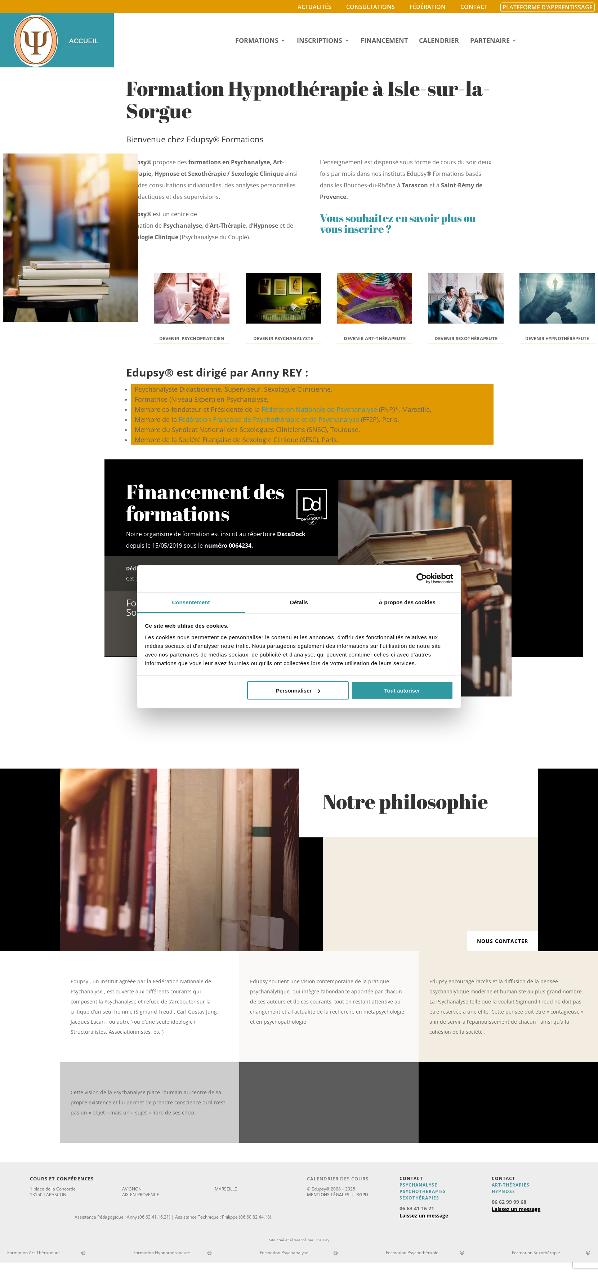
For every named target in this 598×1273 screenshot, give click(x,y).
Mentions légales (328, 1195)
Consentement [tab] (191, 602)
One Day (321, 1239)
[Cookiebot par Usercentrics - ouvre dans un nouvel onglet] (421, 578)
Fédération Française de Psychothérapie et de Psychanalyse (269, 419)
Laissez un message (424, 1215)
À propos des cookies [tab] (407, 602)
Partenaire (490, 41)
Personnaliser (298, 690)
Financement (384, 41)
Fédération (428, 7)
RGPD (362, 1195)
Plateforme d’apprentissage (548, 7)
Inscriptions (319, 41)
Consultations (370, 7)
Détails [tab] (299, 602)
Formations (256, 41)
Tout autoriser (402, 690)
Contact (473, 7)
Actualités (314, 7)
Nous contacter (502, 941)
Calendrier (439, 41)
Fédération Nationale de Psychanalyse (319, 409)
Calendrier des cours (338, 1178)
